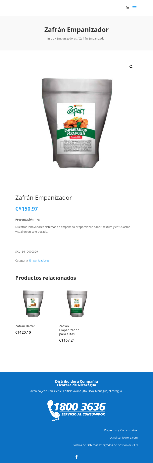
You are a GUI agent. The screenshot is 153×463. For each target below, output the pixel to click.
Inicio (50, 38)
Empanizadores (67, 38)
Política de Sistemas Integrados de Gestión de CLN (105, 445)
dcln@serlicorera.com (124, 437)
